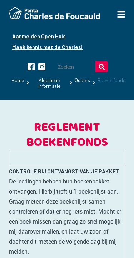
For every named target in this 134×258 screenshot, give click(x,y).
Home (17, 80)
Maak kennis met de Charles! (47, 47)
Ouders (82, 80)
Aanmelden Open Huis (39, 36)
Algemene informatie (49, 83)
